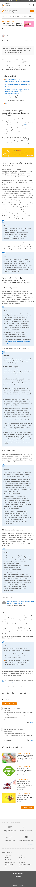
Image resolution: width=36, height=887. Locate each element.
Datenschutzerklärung (18, 873)
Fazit (6, 103)
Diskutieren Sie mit (9, 703)
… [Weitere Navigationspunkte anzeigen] (6, 16)
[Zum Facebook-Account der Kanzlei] (25, 693)
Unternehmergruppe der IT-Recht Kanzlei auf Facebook (19, 682)
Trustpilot (16, 0)
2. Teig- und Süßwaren (14, 98)
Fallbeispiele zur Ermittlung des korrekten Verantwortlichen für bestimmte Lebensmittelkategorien (17, 91)
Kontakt (18, 878)
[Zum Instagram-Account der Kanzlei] (29, 693)
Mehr (32, 11)
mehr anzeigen (30, 844)
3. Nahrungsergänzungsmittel (16, 100)
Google (6, 0)
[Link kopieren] (3, 693)
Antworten (32, 722)
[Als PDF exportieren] (8, 693)
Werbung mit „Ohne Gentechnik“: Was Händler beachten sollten (24, 770)
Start (3, 16)
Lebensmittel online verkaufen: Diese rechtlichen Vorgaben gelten (25, 797)
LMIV (25, 125)
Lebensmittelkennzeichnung (8, 21)
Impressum (18, 876)
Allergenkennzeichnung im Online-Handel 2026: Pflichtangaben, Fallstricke (25, 756)
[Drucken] (13, 693)
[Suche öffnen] (30, 5)
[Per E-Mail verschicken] (21, 693)
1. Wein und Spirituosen (14, 96)
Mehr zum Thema (28, 807)
